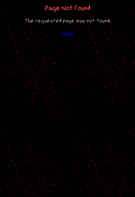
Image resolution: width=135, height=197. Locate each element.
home (67, 33)
